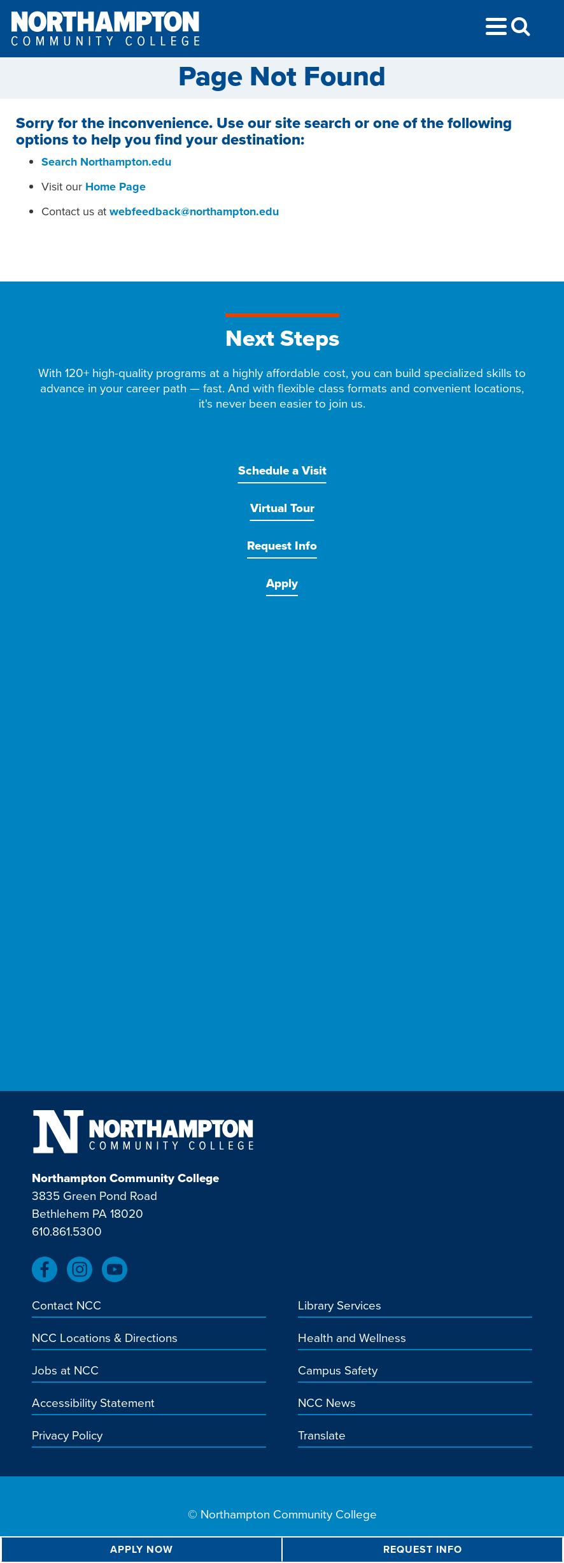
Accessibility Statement (93, 1403)
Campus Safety (337, 1371)
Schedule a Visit (282, 470)
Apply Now (141, 1549)
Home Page (115, 186)
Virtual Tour (282, 508)
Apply (282, 583)
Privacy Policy (67, 1436)
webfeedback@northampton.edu (194, 211)
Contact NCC (66, 1306)
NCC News (327, 1403)
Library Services (339, 1306)
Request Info (282, 545)
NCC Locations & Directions (105, 1339)
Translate (322, 1436)
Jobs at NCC (65, 1371)
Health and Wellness (352, 1339)
